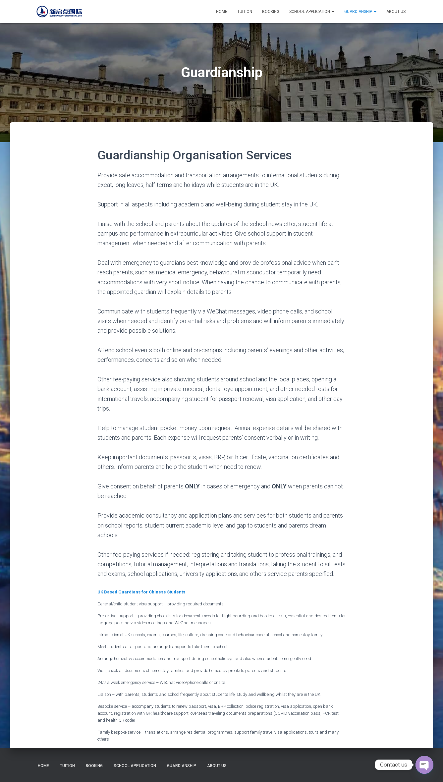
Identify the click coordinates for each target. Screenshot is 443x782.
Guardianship (360, 11)
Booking (270, 11)
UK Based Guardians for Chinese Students (141, 591)
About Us (396, 11)
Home (221, 11)
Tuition (244, 11)
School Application (311, 11)
